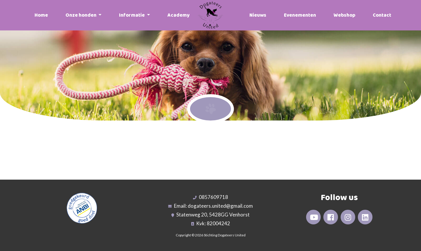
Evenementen (300, 15)
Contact (382, 15)
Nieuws (257, 15)
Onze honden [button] (81, 15)
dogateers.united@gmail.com (220, 206)
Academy (178, 15)
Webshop (344, 15)
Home (41, 15)
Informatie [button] (132, 15)
